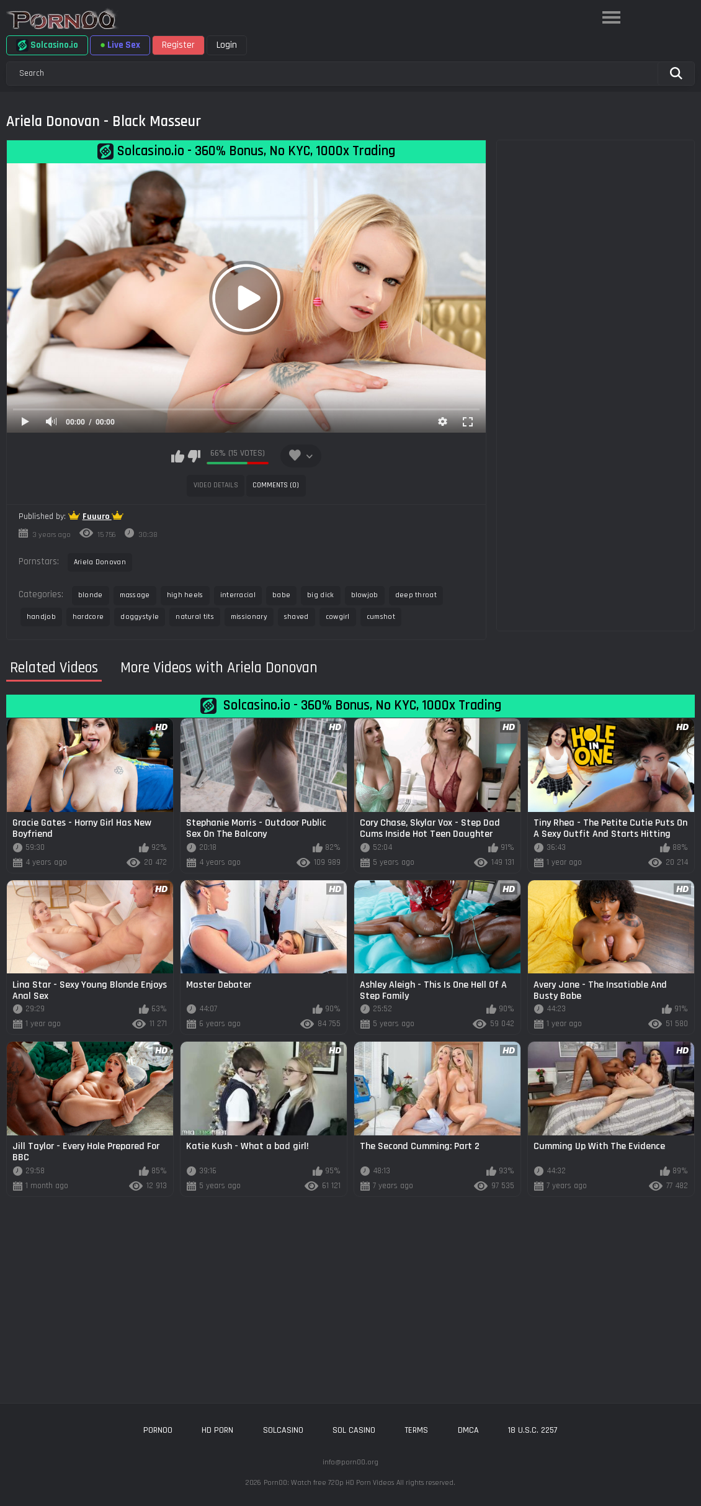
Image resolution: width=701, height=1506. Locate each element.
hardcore (88, 616)
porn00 (157, 1430)
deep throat (416, 595)
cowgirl (338, 616)
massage (135, 595)
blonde (90, 595)
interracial (238, 595)
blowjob (364, 595)
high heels (185, 595)
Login (227, 45)
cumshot (381, 616)
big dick (320, 595)
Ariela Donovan (100, 562)
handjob (41, 616)
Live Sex (120, 45)
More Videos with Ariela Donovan (219, 668)
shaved (296, 616)
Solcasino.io (47, 45)
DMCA (468, 1430)
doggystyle (139, 616)
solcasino (283, 1430)
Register (178, 45)
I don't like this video (193, 456)
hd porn (217, 1430)
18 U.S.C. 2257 (533, 1430)
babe (281, 595)
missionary (249, 616)
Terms (416, 1430)
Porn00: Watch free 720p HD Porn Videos (329, 1482)
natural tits (195, 616)
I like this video (177, 456)
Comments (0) (275, 485)
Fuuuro (97, 516)
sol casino (354, 1430)
